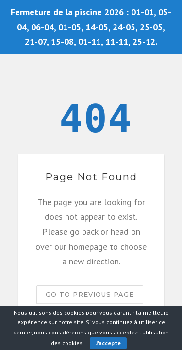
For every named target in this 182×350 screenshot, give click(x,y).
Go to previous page (90, 294)
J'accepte (108, 343)
